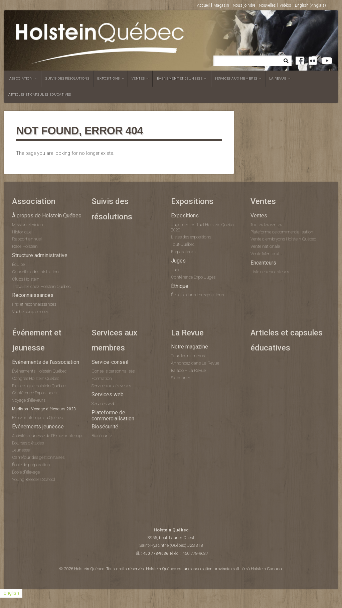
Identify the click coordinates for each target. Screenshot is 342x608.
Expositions (108, 78)
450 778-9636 (155, 553)
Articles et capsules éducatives (39, 94)
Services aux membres (236, 78)
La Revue (278, 78)
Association (21, 78)
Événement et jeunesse (180, 78)
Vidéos (285, 5)
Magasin (221, 5)
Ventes (138, 78)
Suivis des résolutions (67, 78)
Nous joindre (244, 5)
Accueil (203, 5)
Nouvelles (267, 5)
